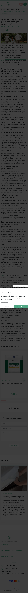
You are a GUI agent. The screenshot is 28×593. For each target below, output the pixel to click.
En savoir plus (4, 302)
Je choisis (7, 306)
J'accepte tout (21, 306)
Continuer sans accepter (20, 286)
